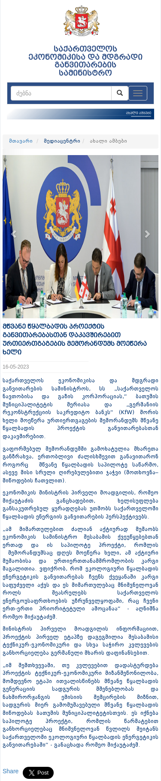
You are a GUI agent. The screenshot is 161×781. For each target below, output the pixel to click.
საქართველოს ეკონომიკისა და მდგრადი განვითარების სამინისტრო (85, 61)
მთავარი (21, 141)
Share (10, 771)
